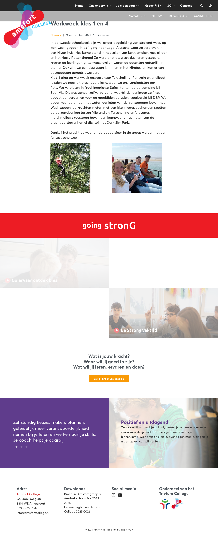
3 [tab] (25, 447)
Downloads (179, 16)
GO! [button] (169, 5)
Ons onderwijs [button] (99, 5)
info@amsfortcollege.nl (33, 513)
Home (79, 5)
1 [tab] (15, 447)
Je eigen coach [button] (126, 5)
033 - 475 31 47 (27, 508)
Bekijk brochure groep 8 (109, 378)
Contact (186, 5)
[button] (201, 5)
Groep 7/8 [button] (152, 5)
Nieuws (158, 16)
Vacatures (137, 16)
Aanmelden (203, 16)
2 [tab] (20, 447)
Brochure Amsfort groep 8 (82, 494)
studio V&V (127, 529)
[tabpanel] (54, 432)
